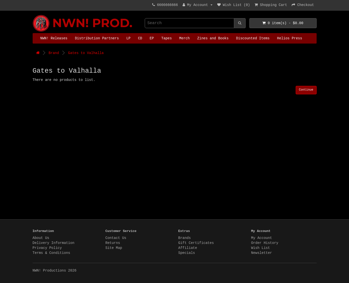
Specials (186, 253)
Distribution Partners (97, 38)
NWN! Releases (54, 38)
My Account (261, 238)
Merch (184, 38)
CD (140, 38)
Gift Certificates (196, 243)
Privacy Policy (47, 248)
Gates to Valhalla (86, 53)
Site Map (113, 248)
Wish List (260, 248)
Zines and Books (213, 38)
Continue (306, 90)
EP (152, 38)
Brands (184, 238)
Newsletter (261, 253)
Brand (54, 53)
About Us (41, 238)
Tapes (166, 38)
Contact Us (115, 238)
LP (128, 38)
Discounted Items (253, 38)
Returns (112, 243)
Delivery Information (53, 243)
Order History (264, 243)
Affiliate (187, 248)
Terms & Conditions (51, 253)
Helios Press (289, 38)
